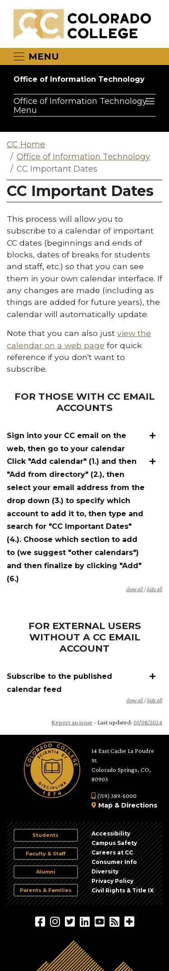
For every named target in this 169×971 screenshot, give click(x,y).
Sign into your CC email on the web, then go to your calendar (66, 442)
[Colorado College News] (115, 921)
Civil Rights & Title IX (122, 890)
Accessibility (110, 833)
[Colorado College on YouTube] (100, 921)
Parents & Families (46, 890)
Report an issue (71, 722)
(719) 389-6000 (114, 795)
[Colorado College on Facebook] (41, 921)
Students (45, 835)
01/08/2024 (147, 722)
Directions (139, 805)
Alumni (45, 871)
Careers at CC (112, 852)
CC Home (26, 144)
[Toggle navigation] (35, 56)
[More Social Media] (129, 921)
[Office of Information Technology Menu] (84, 105)
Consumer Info (114, 862)
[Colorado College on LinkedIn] (85, 921)
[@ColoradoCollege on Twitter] (71, 921)
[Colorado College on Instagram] (56, 921)
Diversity (105, 871)
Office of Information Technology (79, 79)
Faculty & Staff (45, 853)
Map (105, 805)
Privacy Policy (112, 881)
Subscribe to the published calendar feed (59, 683)
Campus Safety (114, 843)
